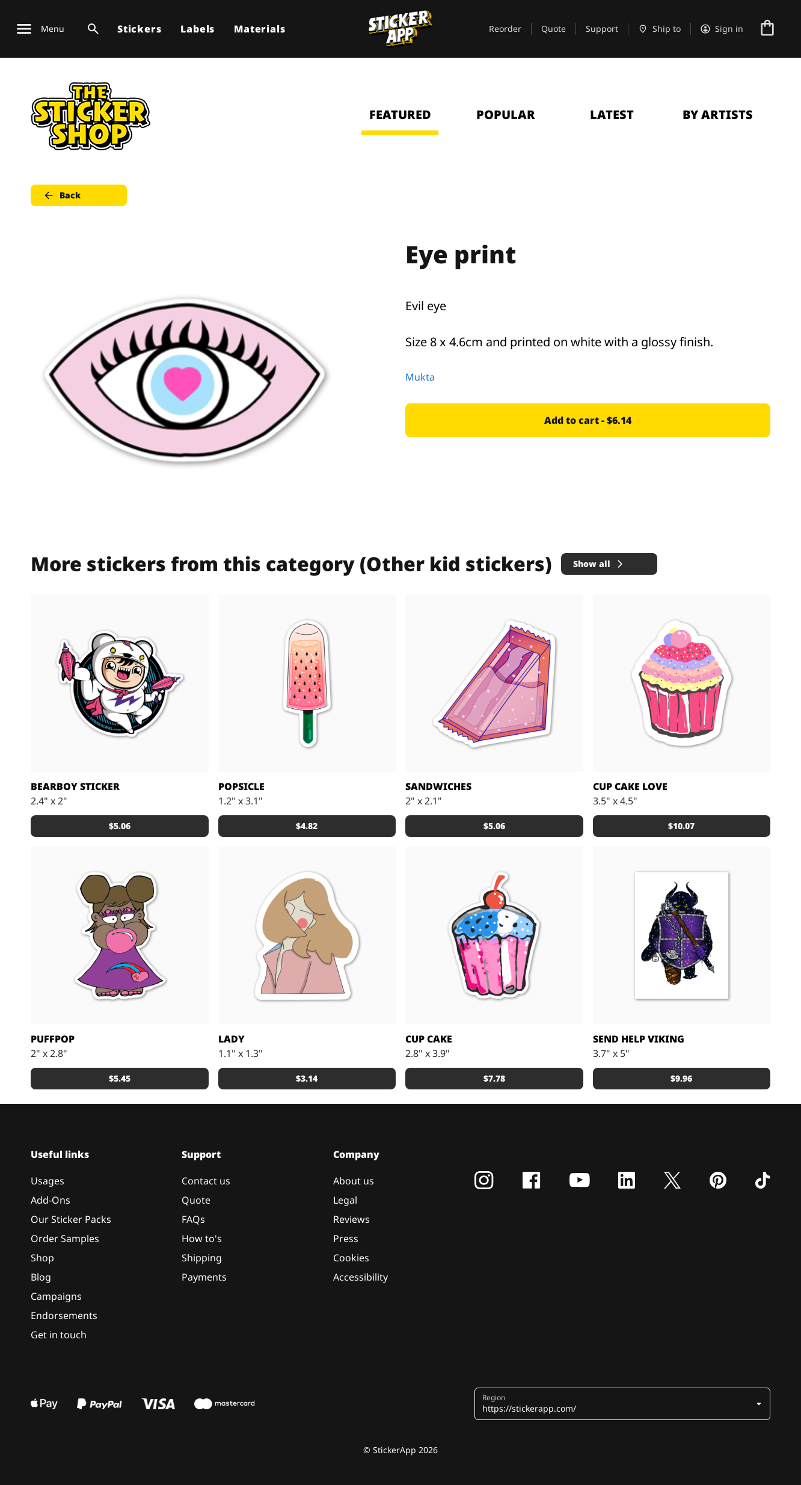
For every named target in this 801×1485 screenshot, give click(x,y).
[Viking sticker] (682, 935)
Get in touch (59, 1334)
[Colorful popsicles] (307, 684)
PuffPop (53, 1039)
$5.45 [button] (119, 1078)
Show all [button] (599, 563)
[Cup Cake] (494, 935)
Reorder (505, 28)
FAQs (193, 1219)
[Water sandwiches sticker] (494, 684)
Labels (197, 28)
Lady (231, 1039)
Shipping (202, 1257)
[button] (623, 1404)
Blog (41, 1277)
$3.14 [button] (307, 1078)
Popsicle (241, 786)
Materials (259, 28)
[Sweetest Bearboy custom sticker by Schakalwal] (120, 684)
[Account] (722, 29)
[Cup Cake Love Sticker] (682, 684)
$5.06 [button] (119, 825)
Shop (42, 1257)
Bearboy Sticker (75, 786)
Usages (47, 1180)
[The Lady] (307, 935)
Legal (345, 1200)
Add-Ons (50, 1200)
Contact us (206, 1180)
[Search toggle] (91, 29)
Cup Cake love (630, 786)
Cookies (351, 1257)
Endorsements (64, 1315)
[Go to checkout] (767, 29)
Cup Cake (428, 1039)
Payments (204, 1277)
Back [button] (62, 195)
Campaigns (56, 1296)
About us (353, 1180)
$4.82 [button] (307, 825)
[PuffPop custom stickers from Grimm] (120, 935)
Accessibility (360, 1277)
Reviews (351, 1219)
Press (345, 1238)
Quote (553, 28)
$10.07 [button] (681, 825)
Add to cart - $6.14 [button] (587, 420)
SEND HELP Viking (638, 1039)
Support (602, 28)
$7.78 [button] (494, 1078)
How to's (202, 1238)
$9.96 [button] (681, 1078)
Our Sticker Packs (71, 1219)
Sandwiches (438, 786)
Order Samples (65, 1238)
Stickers (139, 28)
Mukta (420, 377)
